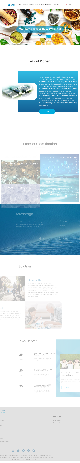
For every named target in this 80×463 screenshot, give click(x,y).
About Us (25, 5)
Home (20, 5)
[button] (73, 24)
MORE (50, 111)
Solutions (37, 5)
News (42, 5)
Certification (48, 5)
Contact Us (56, 5)
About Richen (43, 61)
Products (31, 5)
